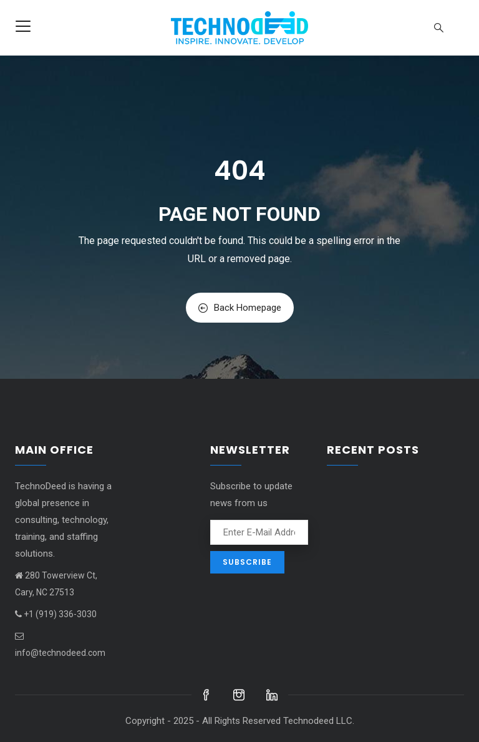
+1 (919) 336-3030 (56, 614)
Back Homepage (239, 307)
